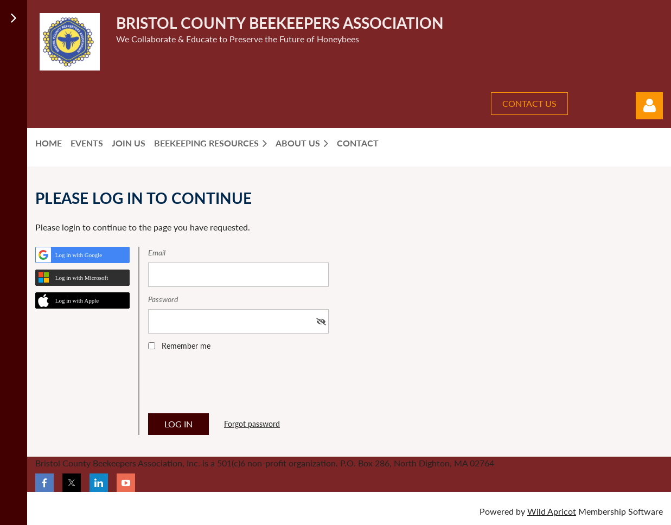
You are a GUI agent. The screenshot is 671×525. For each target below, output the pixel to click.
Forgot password (252, 423)
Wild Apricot (551, 511)
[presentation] (230, 385)
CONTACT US (529, 103)
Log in (649, 105)
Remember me (186, 345)
